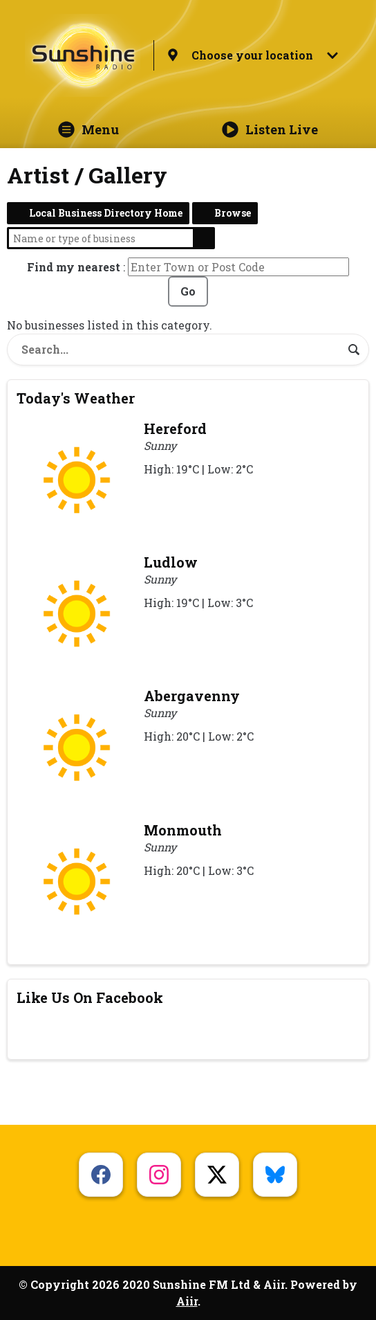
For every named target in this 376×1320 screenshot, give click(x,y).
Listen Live (270, 129)
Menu (88, 129)
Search (204, 238)
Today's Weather (76, 398)
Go (188, 291)
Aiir (187, 1301)
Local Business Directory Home (105, 212)
